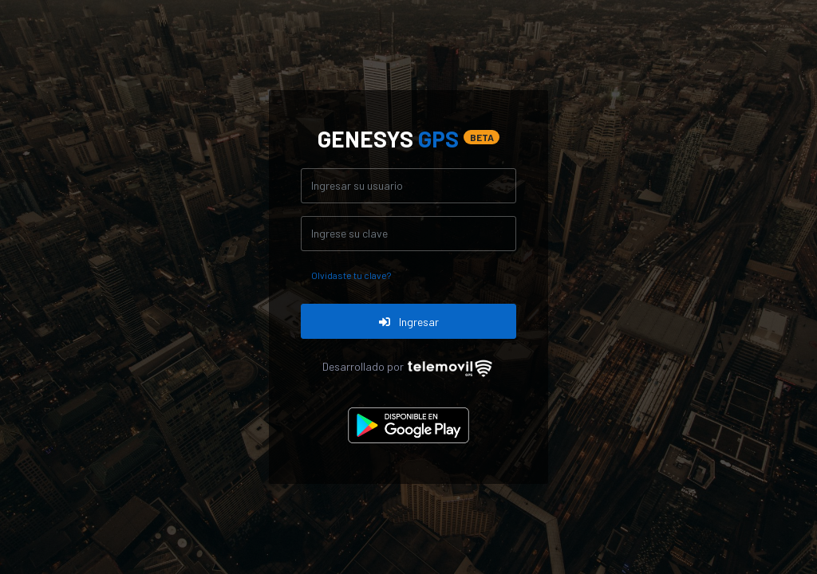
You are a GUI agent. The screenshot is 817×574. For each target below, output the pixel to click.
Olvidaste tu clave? (351, 275)
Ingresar (409, 321)
